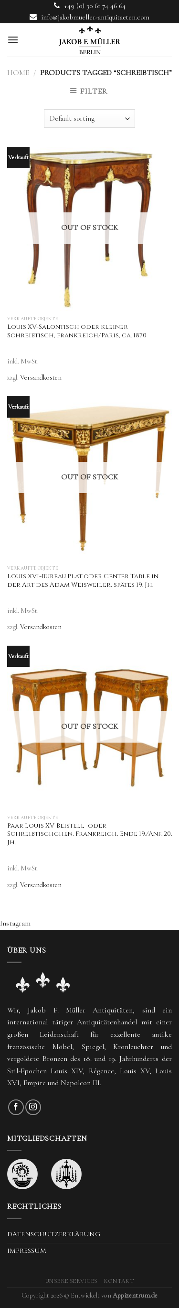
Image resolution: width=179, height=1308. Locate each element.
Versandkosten (41, 377)
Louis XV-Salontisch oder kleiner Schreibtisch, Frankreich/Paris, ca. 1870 (77, 331)
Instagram (15, 923)
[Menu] (13, 39)
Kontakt (119, 1281)
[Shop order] (89, 118)
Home (18, 72)
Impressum (26, 1251)
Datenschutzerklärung (53, 1234)
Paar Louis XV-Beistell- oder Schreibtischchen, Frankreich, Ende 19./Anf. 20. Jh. (89, 834)
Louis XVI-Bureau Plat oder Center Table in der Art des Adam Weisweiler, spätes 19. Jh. (82, 581)
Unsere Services (71, 1281)
